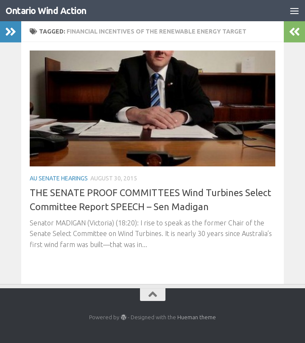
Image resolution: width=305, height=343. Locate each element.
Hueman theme (196, 317)
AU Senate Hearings (59, 178)
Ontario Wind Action (46, 11)
